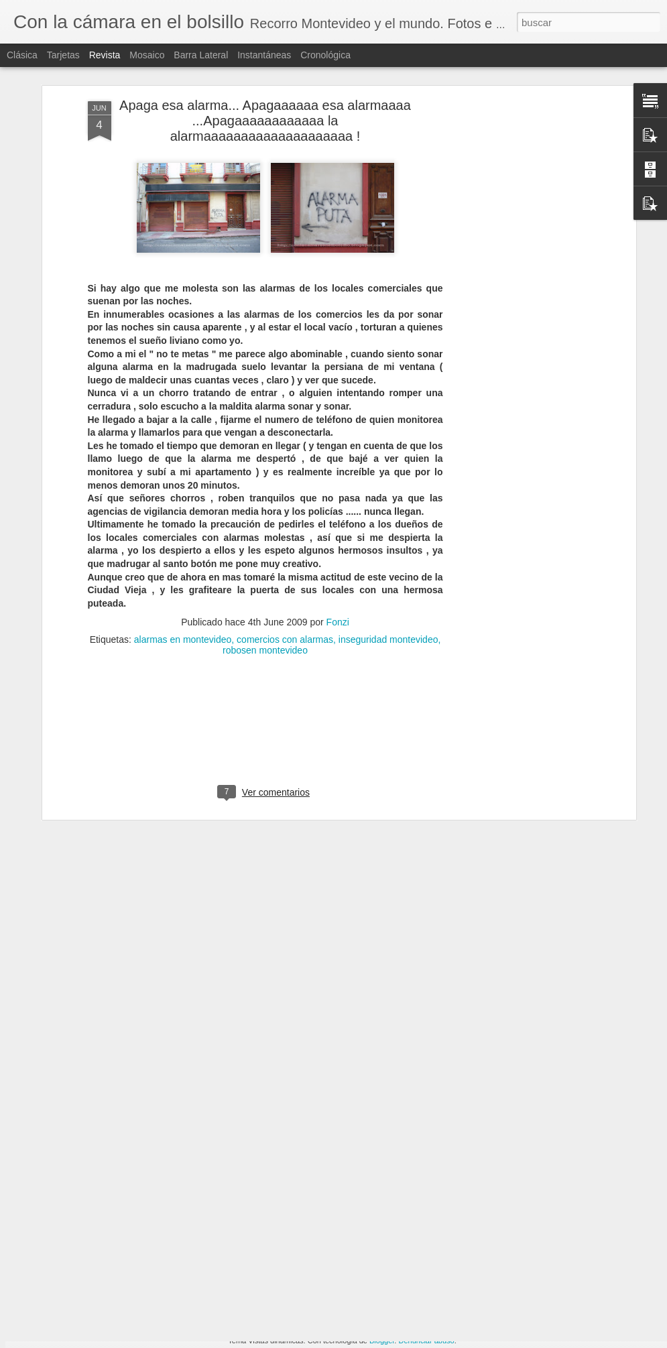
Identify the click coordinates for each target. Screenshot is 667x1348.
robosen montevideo (265, 578)
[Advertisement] (517, 241)
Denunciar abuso (426, 1341)
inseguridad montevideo (388, 567)
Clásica (22, 55)
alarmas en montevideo (183, 567)
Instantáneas (264, 55)
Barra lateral (201, 55)
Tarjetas (63, 55)
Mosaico (146, 55)
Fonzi (337, 550)
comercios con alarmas (285, 567)
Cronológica (325, 55)
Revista (105, 55)
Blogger (381, 1341)
